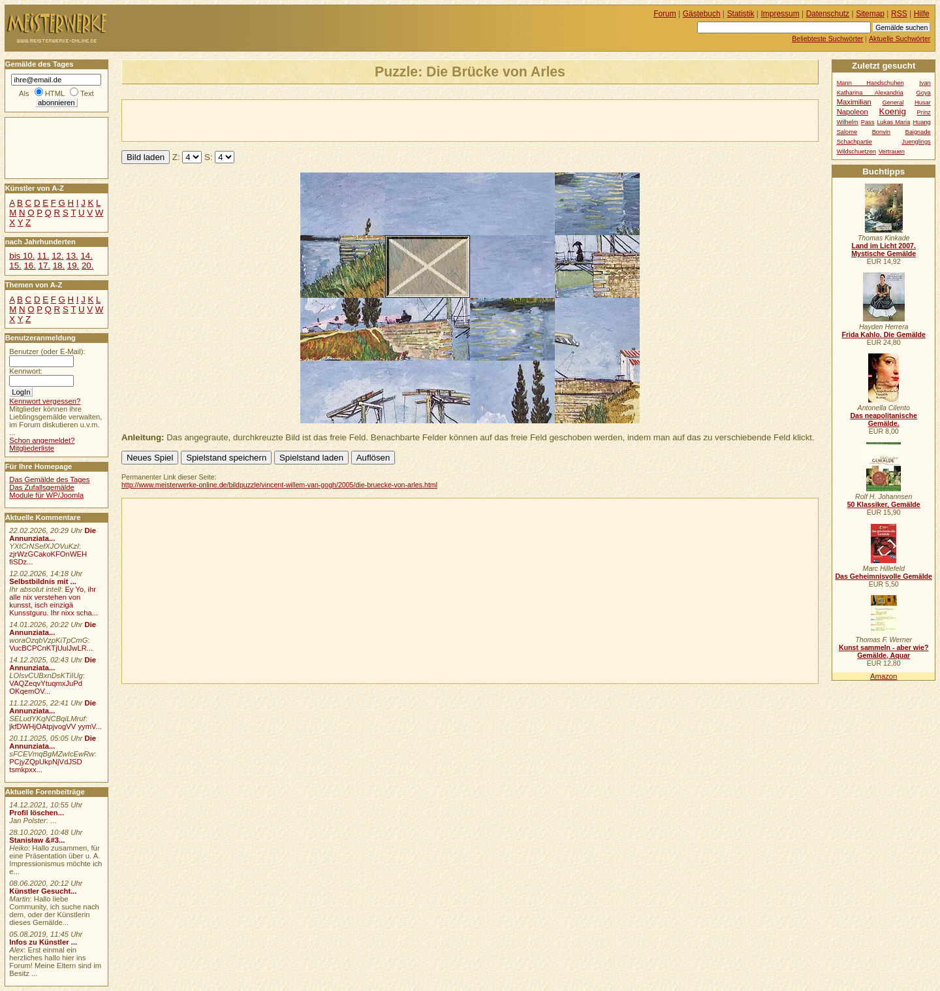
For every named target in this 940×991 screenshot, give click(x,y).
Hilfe (922, 13)
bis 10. (22, 256)
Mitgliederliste (31, 448)
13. (72, 256)
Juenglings (915, 141)
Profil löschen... (36, 813)
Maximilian (854, 102)
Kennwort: (25, 371)
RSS (899, 13)
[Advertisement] (275, 119)
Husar (923, 102)
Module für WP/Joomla (46, 495)
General (892, 102)
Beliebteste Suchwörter (827, 38)
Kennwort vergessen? (44, 401)
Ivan (925, 83)
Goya (923, 92)
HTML (55, 93)
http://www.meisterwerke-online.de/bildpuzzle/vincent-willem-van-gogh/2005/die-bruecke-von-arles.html (279, 485)
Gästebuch (702, 13)
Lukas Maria (893, 122)
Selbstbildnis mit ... (42, 581)
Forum (664, 13)
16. (29, 265)
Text (87, 93)
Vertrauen (892, 151)
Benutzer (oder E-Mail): (47, 351)
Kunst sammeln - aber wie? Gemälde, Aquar (883, 651)
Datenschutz (827, 13)
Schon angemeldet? (41, 440)
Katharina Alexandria (870, 92)
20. (87, 265)
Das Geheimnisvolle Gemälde (883, 576)
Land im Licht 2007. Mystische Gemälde (883, 249)
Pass (868, 122)
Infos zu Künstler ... (43, 942)
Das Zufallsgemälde (41, 487)
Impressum (780, 13)
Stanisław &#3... (37, 840)
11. (43, 256)
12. (57, 256)
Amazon (883, 676)
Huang (921, 122)
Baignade (918, 132)
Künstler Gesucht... (42, 891)
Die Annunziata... (52, 534)
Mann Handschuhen (870, 83)
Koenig (892, 111)
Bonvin (881, 132)
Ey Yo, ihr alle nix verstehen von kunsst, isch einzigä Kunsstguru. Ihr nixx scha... (53, 601)
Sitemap (870, 13)
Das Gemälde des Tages (49, 479)
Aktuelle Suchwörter (899, 38)
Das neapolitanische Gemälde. (883, 419)
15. (15, 265)
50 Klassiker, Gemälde (883, 504)
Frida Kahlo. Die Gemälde (883, 334)
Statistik (741, 13)
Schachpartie (854, 141)
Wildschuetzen (856, 151)
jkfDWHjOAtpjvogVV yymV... (55, 726)
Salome (847, 132)
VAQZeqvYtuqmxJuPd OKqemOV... (45, 687)
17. (44, 265)
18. (59, 265)
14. (86, 256)
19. (73, 265)
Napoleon (852, 112)
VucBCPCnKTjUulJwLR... (51, 648)
